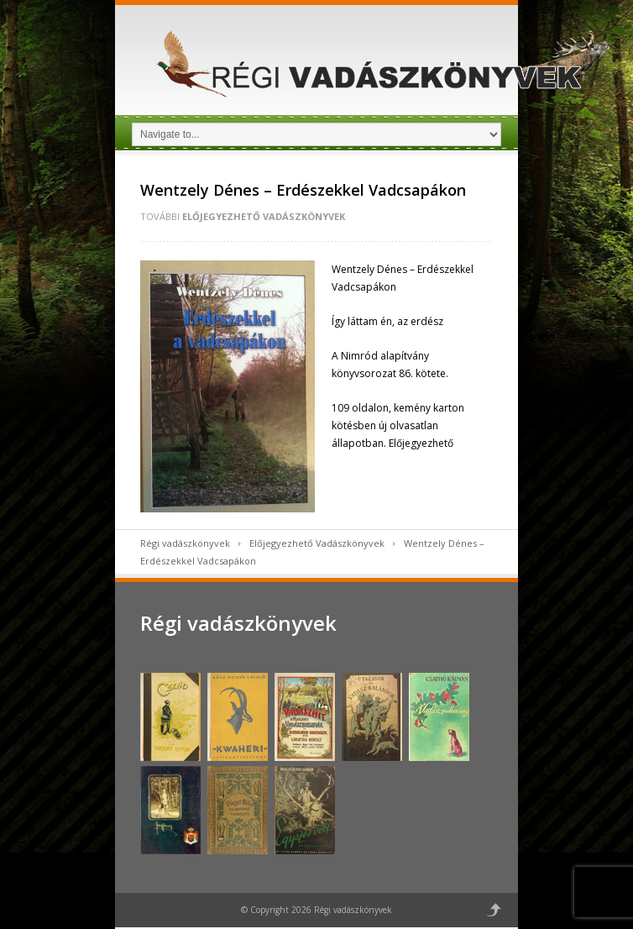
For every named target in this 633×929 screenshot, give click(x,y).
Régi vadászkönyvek (185, 543)
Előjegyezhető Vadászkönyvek (263, 216)
